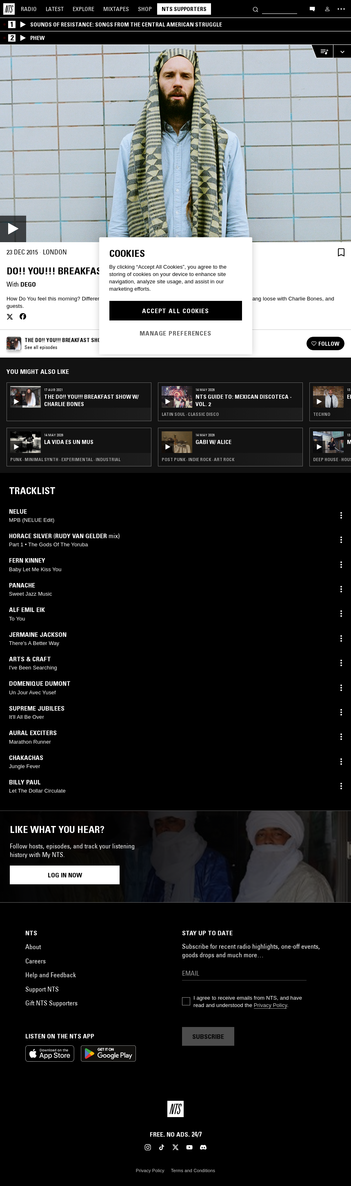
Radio (29, 9)
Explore (83, 9)
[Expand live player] (342, 51)
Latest (55, 9)
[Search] (255, 9)
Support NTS (42, 989)
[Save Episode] (341, 252)
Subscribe (208, 1036)
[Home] (9, 9)
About (33, 947)
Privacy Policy (270, 1005)
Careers (35, 961)
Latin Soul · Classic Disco (190, 414)
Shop (145, 9)
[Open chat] (312, 8)
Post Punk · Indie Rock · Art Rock (198, 459)
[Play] (175, 143)
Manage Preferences (175, 333)
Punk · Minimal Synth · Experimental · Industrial (65, 459)
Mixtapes (116, 9)
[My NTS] (327, 9)
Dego (28, 284)
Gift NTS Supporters (51, 1003)
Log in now (65, 875)
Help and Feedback (50, 975)
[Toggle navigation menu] (341, 9)
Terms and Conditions (193, 1170)
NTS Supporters (184, 9)
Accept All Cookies (175, 311)
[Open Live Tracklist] (322, 51)
